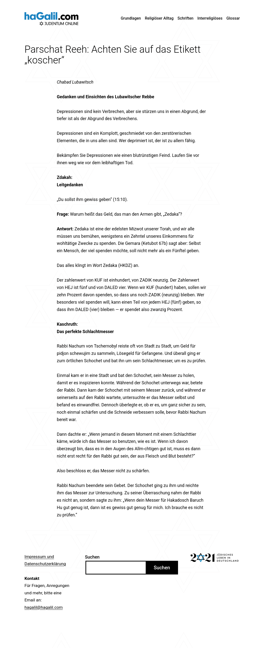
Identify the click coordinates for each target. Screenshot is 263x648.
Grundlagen (131, 18)
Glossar (233, 18)
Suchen (92, 557)
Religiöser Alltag (159, 18)
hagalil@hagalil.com (43, 607)
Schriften (185, 18)
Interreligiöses (210, 18)
